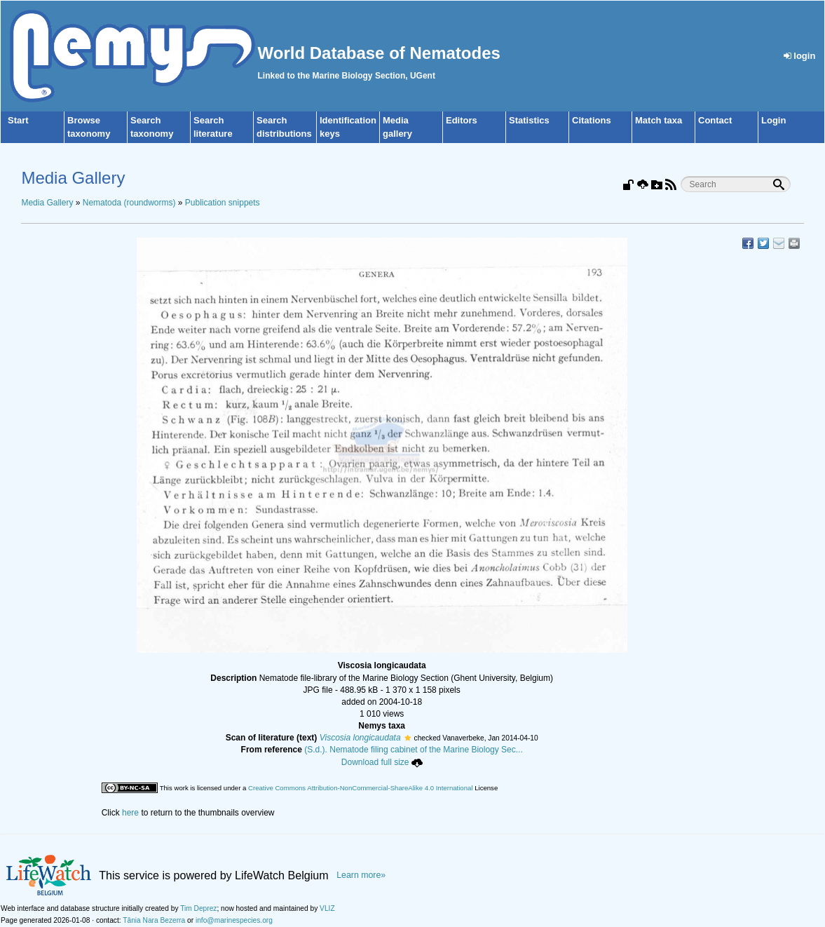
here (130, 813)
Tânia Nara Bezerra (154, 920)
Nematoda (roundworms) (129, 203)
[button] (407, 737)
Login (773, 120)
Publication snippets (222, 203)
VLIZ (327, 908)
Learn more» (361, 875)
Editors (461, 120)
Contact (715, 120)
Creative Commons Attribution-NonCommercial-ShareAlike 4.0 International (360, 788)
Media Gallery (47, 203)
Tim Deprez (198, 908)
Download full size (382, 762)
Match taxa (658, 120)
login (800, 55)
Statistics (529, 120)
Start (18, 120)
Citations (591, 120)
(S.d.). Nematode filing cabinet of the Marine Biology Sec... (413, 750)
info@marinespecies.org (234, 920)
